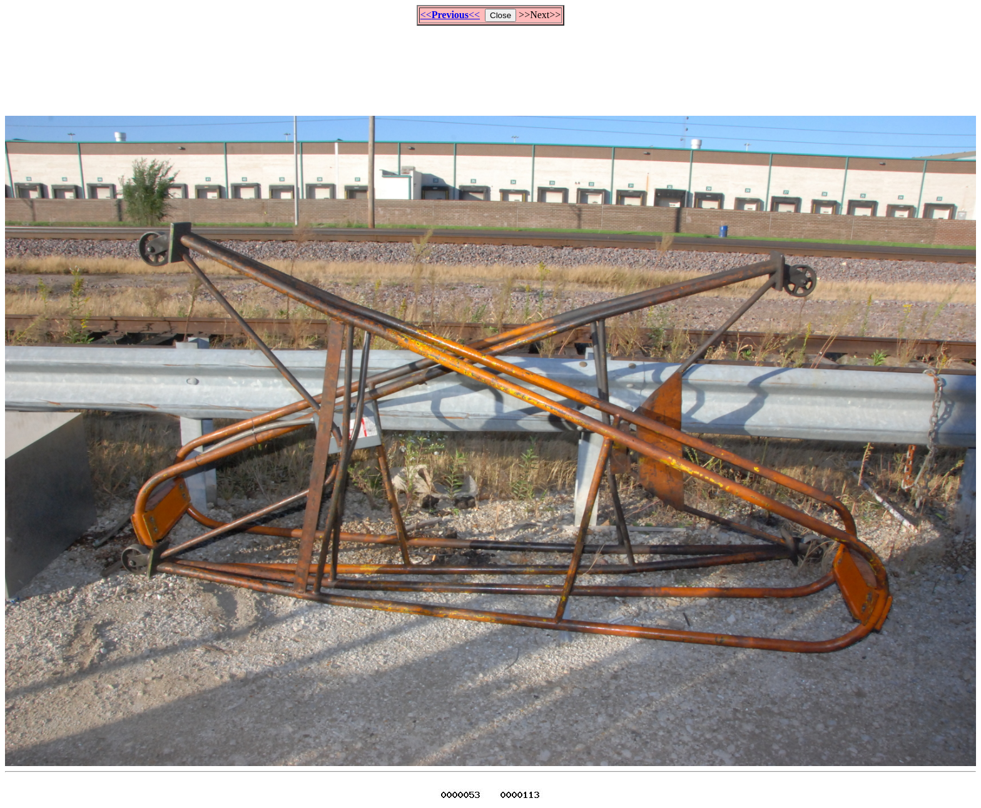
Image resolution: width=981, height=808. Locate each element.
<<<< (450, 14)
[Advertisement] (490, 65)
